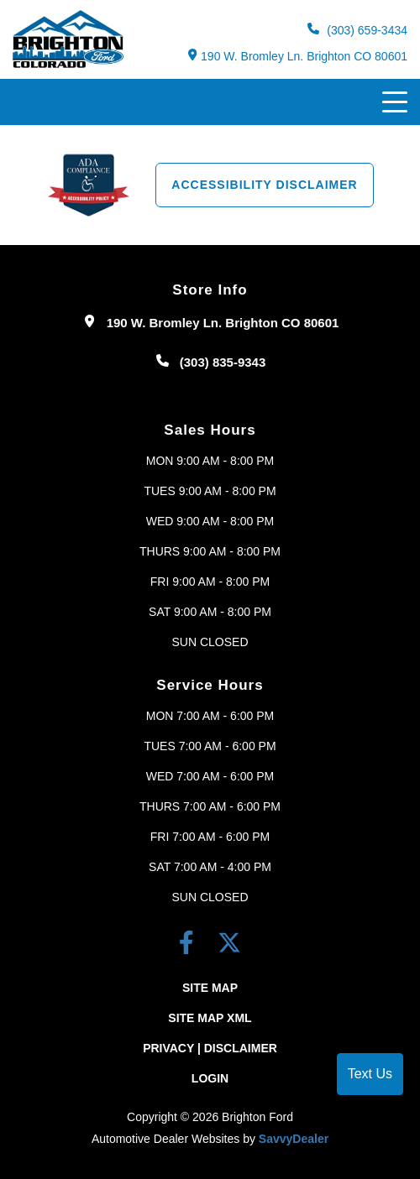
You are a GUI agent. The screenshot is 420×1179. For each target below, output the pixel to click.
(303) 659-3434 (357, 30)
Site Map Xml (209, 1018)
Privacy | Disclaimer (210, 1048)
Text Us (370, 1074)
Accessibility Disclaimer (264, 184)
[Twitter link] (229, 946)
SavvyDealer (293, 1138)
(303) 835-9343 (223, 362)
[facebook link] (189, 946)
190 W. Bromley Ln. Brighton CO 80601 (297, 56)
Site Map (210, 987)
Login (210, 1078)
